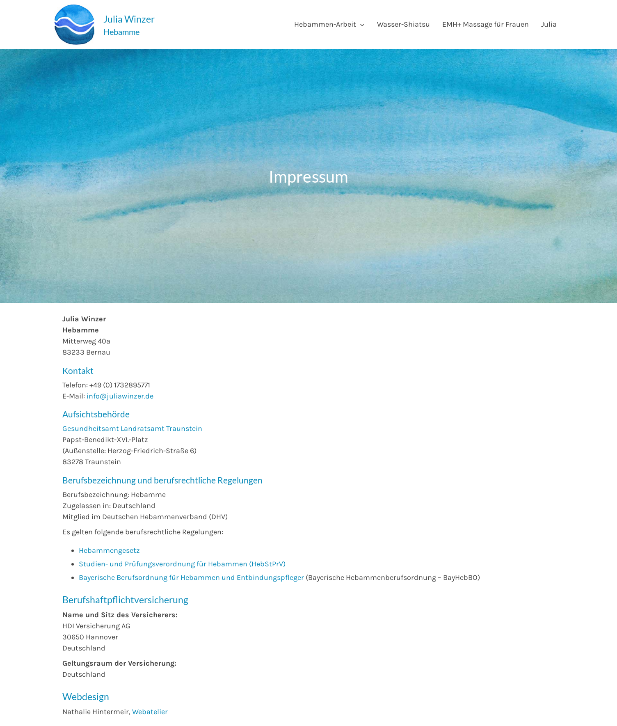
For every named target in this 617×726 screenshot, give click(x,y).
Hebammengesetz (109, 550)
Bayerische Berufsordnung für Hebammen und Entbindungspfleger (191, 577)
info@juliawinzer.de (120, 396)
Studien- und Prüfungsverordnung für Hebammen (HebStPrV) (182, 563)
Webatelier (150, 711)
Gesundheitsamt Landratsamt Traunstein (132, 428)
